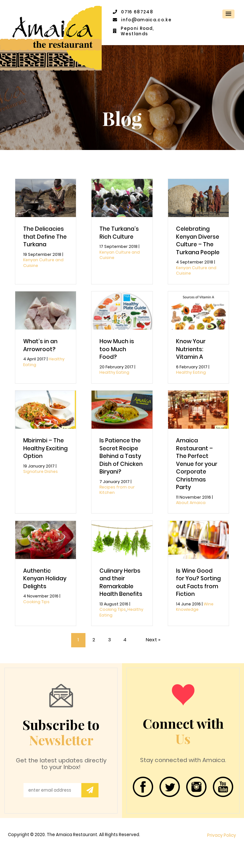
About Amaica (191, 502)
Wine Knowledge (195, 606)
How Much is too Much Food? (116, 349)
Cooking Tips (36, 601)
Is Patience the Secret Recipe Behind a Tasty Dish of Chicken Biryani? (121, 456)
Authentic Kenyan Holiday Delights (44, 578)
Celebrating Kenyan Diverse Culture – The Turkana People (198, 240)
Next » (153, 639)
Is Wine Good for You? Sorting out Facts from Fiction (198, 582)
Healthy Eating (114, 372)
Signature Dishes (40, 471)
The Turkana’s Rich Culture (119, 233)
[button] (228, 14)
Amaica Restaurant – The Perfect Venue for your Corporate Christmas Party (196, 464)
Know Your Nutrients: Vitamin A (191, 349)
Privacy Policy (221, 835)
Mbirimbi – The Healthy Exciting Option (45, 448)
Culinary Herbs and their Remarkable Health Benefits (120, 582)
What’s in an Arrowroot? (40, 345)
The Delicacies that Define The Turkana (45, 236)
